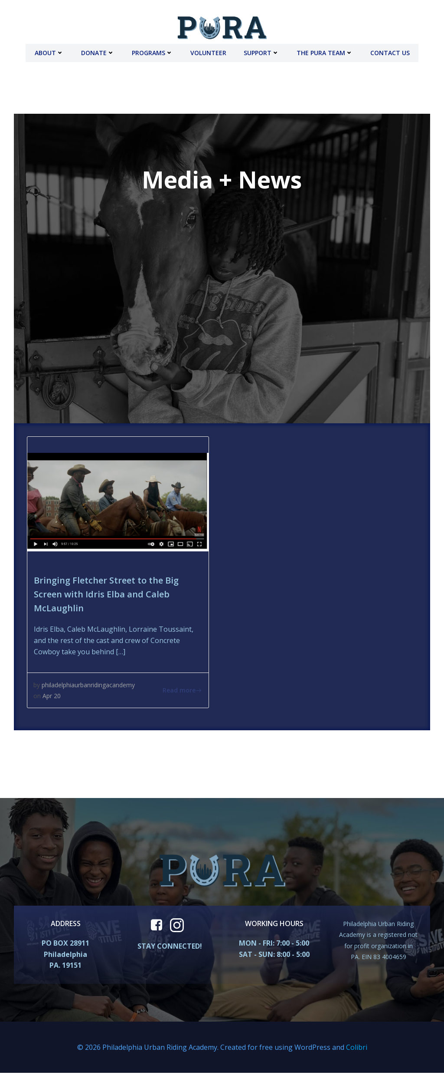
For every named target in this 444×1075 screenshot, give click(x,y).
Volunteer (208, 52)
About (49, 52)
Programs (152, 52)
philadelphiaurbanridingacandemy (88, 684)
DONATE (97, 52)
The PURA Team (325, 52)
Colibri (356, 1049)
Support (261, 52)
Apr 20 (52, 695)
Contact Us (390, 52)
